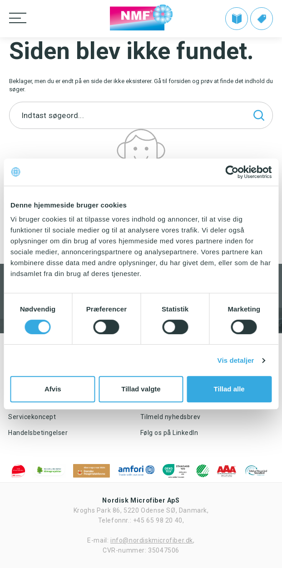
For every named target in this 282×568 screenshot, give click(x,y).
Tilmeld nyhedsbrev (170, 416)
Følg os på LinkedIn (169, 432)
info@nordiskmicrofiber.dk (151, 540)
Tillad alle (229, 389)
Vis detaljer (236, 360)
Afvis (53, 389)
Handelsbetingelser (38, 432)
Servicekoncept (32, 416)
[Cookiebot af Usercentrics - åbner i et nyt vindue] (232, 172)
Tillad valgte (140, 389)
